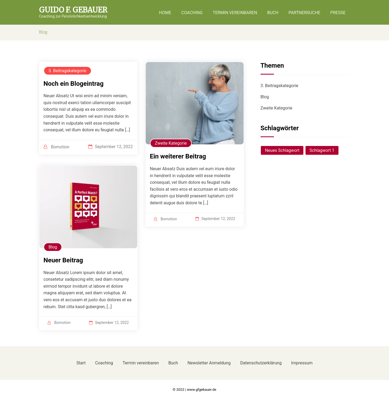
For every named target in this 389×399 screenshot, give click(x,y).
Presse (337, 13)
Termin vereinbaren (235, 13)
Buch (272, 13)
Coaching (192, 13)
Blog (53, 247)
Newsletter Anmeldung (209, 362)
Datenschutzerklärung (261, 362)
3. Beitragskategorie (67, 70)
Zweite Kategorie (171, 143)
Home (165, 13)
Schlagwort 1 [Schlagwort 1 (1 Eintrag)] (321, 150)
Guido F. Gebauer (73, 10)
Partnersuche (304, 13)
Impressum (302, 362)
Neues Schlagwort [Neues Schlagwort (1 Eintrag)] (282, 150)
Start (80, 362)
